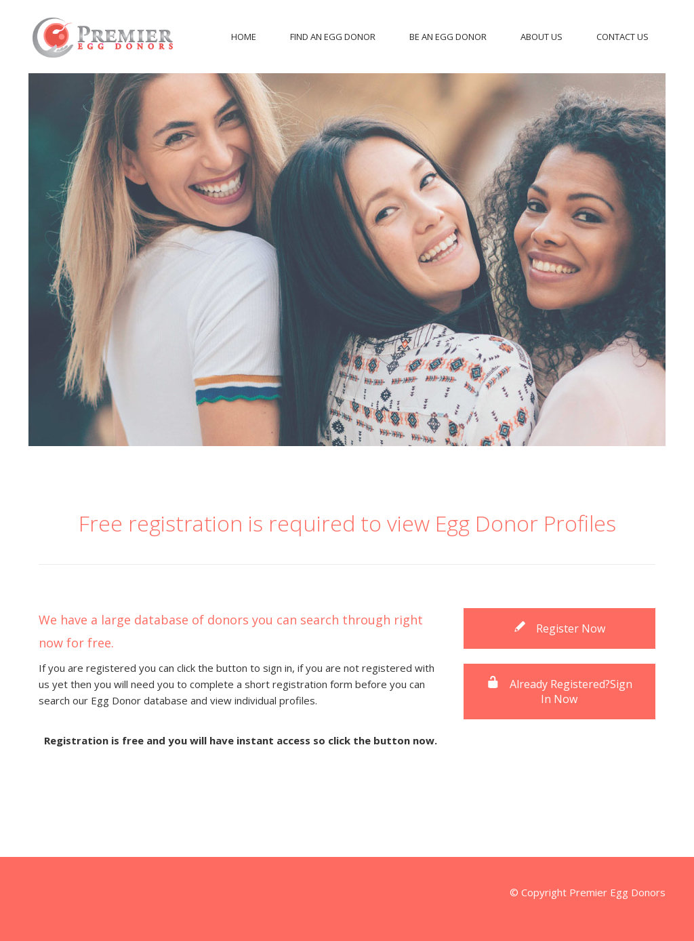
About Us (541, 37)
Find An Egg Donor (332, 37)
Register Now (559, 628)
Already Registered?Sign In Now (559, 691)
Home (243, 37)
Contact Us (622, 37)
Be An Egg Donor (448, 37)
